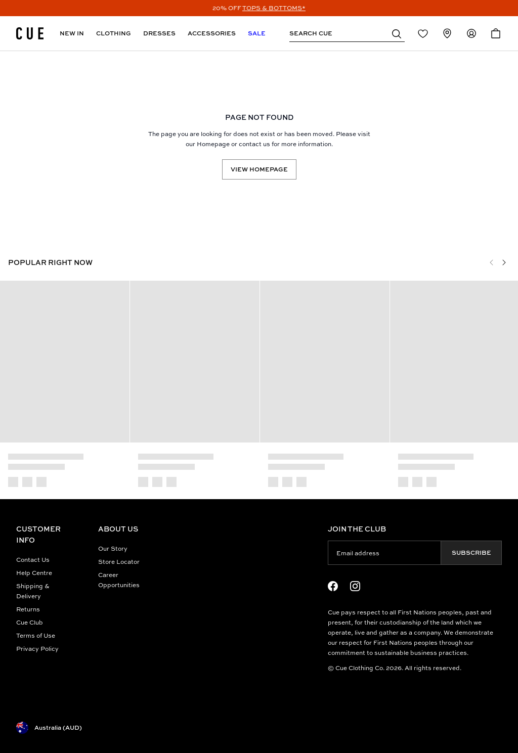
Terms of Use (35, 635)
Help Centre (34, 572)
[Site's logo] (30, 33)
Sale (257, 33)
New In (72, 33)
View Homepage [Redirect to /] (259, 169)
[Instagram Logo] (355, 586)
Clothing (113, 33)
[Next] (504, 262)
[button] (397, 33)
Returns (28, 609)
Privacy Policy (37, 648)
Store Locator (119, 561)
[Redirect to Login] (423, 33)
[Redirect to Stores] (447, 33)
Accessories (212, 33)
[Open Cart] (496, 33)
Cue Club (29, 622)
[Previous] (492, 262)
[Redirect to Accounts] (471, 33)
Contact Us (33, 559)
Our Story (112, 548)
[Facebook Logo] (333, 586)
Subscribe (471, 552)
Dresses (159, 33)
